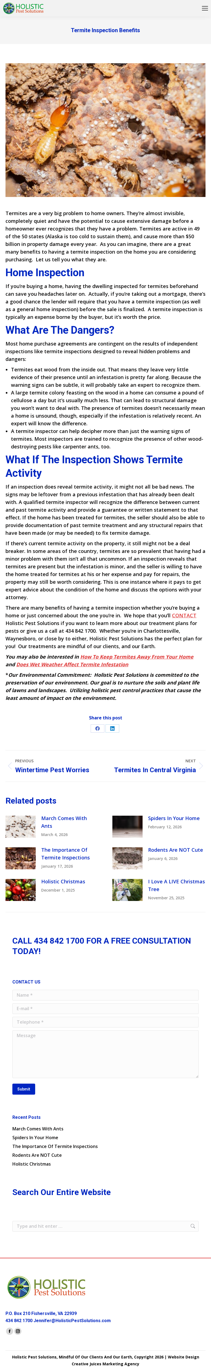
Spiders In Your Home (174, 818)
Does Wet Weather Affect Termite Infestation (72, 664)
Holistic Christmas (63, 881)
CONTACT (184, 615)
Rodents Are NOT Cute (175, 849)
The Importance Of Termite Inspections (65, 853)
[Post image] (20, 827)
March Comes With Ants (64, 822)
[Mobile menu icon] (205, 8)
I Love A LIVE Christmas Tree (176, 885)
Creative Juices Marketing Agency (105, 1363)
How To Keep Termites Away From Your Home (136, 656)
